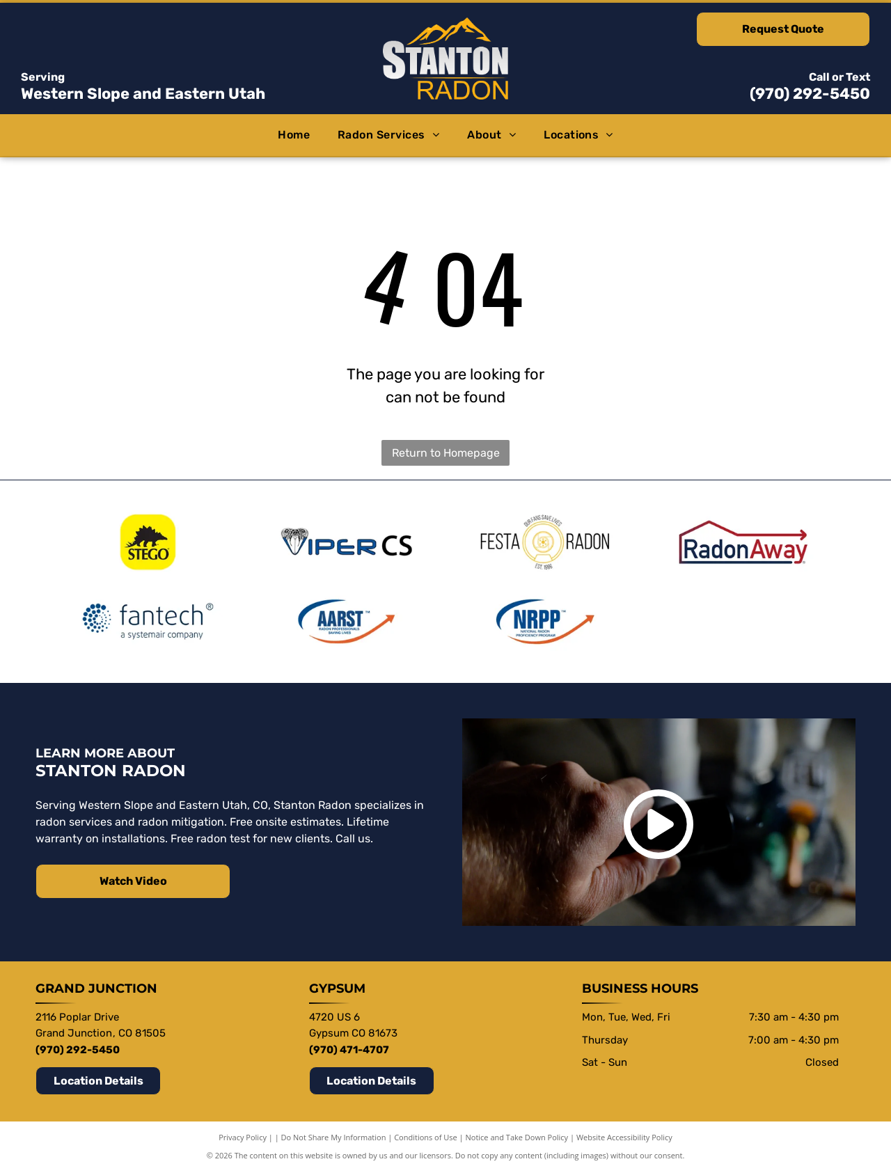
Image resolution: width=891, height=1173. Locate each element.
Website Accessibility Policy (624, 1138)
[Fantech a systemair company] (147, 622)
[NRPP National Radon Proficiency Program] (545, 622)
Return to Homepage (446, 452)
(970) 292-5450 (810, 93)
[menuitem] (294, 135)
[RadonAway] (743, 542)
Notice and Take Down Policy (517, 1138)
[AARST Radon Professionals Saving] (346, 622)
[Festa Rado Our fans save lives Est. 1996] (545, 542)
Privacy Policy (243, 1138)
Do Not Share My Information (333, 1138)
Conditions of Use (425, 1138)
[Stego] (147, 542)
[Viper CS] (346, 542)
